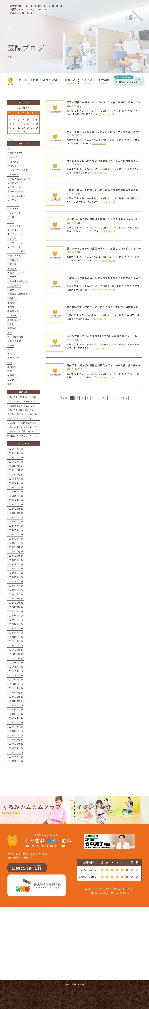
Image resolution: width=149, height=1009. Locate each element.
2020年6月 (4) (15, 718)
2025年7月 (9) (15, 487)
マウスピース (14, 247)
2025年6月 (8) (15, 491)
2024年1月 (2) (15, 542)
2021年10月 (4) (15, 658)
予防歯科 (11, 268)
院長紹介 (11, 375)
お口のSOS (13, 157)
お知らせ (11, 165)
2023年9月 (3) (15, 560)
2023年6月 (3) (15, 572)
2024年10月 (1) (15, 512)
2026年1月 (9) (15, 461)
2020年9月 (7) (15, 705)
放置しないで (14, 319)
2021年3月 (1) (15, 684)
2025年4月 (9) (15, 500)
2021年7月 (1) (15, 671)
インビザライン (15, 182)
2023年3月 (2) (15, 585)
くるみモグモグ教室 (17, 170)
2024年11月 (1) (15, 508)
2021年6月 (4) (15, 675)
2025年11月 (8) (15, 470)
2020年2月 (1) (15, 730)
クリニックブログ (16, 195)
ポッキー (11, 238)
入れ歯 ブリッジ (16, 272)
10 (104, 398)
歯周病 (10, 345)
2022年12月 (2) (15, 598)
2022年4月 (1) (15, 632)
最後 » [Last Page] (123, 398)
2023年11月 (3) (15, 551)
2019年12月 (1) (15, 739)
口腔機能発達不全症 (17, 281)
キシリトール (14, 187)
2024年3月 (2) (15, 534)
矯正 (9, 353)
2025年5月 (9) (15, 495)
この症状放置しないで (18, 178)
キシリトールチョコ (17, 191)
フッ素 (10, 217)
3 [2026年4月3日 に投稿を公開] (28, 116)
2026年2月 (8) (15, 457)
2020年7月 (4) (15, 713)
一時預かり (13, 259)
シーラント (13, 200)
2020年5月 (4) (15, 722)
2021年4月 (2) (15, 679)
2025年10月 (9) (15, 474)
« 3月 (10, 139)
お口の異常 (13, 161)
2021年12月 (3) (15, 649)
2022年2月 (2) (15, 641)
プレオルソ (13, 229)
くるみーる (13, 174)
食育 (9, 383)
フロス (10, 221)
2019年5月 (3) (15, 760)
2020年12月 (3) (15, 692)
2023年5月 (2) (15, 577)
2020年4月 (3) (15, 726)
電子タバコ (13, 379)
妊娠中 (10, 289)
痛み (9, 349)
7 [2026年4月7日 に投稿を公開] (14, 120)
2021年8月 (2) (15, 666)
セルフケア (13, 208)
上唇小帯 (11, 264)
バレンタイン (14, 212)
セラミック (13, 204)
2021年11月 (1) (15, 654)
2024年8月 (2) (15, 521)
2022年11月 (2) (15, 602)
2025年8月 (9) (15, 483)
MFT (9, 148)
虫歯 (9, 362)
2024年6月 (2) (15, 525)
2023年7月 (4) (15, 568)
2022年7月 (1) (15, 619)
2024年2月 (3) (15, 538)
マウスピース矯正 (16, 251)
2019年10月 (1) (15, 743)
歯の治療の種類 (15, 336)
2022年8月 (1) (15, 615)
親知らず (11, 366)
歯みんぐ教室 (14, 341)
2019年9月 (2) (15, 748)
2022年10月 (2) (15, 607)
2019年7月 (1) (15, 752)
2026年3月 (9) (15, 453)
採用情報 (11, 315)
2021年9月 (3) (15, 662)
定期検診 (11, 298)
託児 (9, 371)
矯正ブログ (13, 358)
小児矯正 (11, 306)
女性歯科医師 (14, 285)
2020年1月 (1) (15, 735)
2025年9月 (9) (15, 478)
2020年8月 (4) (15, 709)
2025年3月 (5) (15, 504)
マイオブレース (15, 242)
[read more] (107, 114)
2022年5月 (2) (15, 628)
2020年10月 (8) (15, 701)
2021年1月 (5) (15, 688)
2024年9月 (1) (15, 517)
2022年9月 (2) (15, 611)
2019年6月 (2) (15, 756)
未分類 (10, 324)
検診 (9, 332)
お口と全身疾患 (15, 153)
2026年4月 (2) (15, 448)
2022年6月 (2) (15, 624)
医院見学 (11, 276)
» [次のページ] (116, 398)
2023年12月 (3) (15, 547)
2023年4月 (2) (15, 581)
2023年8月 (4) (15, 564)
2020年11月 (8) (15, 696)
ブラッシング (14, 225)
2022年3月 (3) (15, 637)
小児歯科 (11, 302)
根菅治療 (11, 328)
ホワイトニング (15, 234)
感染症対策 (13, 311)
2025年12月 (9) (15, 466)
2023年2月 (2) (15, 589)
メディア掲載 (14, 255)
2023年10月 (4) (15, 555)
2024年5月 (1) (15, 530)
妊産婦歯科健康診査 (17, 294)
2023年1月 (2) (15, 594)
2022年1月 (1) (15, 645)
